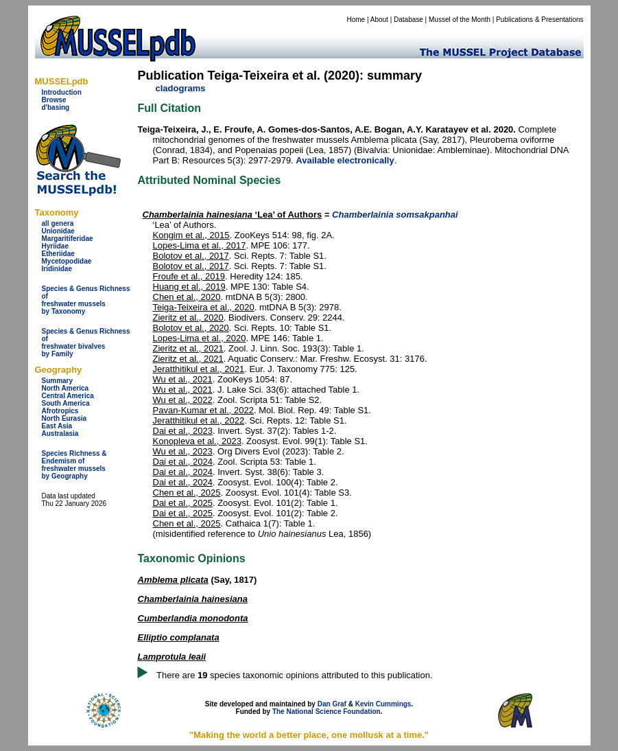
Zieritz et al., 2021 (188, 348)
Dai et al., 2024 (183, 462)
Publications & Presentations (539, 19)
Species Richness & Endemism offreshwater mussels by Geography (74, 465)
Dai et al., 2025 (183, 503)
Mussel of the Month (459, 19)
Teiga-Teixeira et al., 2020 (203, 307)
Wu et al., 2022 (183, 400)
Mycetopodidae (67, 261)
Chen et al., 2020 (187, 297)
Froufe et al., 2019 (189, 276)
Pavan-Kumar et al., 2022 (203, 410)
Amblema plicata (173, 580)
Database (408, 19)
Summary (57, 380)
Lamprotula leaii (172, 656)
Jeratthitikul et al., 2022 (199, 420)
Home (355, 19)
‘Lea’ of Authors (232, 214)
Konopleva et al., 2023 (197, 441)
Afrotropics (60, 411)
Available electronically (345, 160)
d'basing (56, 107)
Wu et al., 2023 (183, 451)
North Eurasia (64, 418)
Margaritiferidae (67, 238)
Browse (54, 100)
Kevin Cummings (383, 704)
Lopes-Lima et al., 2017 (199, 245)
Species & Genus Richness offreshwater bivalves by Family (86, 342)
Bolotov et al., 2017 (191, 256)
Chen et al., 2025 (187, 492)
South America (66, 403)
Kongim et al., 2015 (191, 235)
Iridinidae (57, 269)
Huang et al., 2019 (189, 286)
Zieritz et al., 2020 (188, 317)
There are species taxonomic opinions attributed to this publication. (294, 675)
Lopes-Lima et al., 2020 (199, 338)
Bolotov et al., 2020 (191, 328)
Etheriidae (58, 253)
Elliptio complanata (178, 637)
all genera (58, 223)
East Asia (57, 426)
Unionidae (58, 231)
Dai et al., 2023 (183, 431)
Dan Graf (332, 704)
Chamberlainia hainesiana (193, 599)
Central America (68, 396)
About (379, 19)
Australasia (60, 433)
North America (65, 388)
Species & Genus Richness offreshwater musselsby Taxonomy (86, 300)
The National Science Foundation (326, 711)
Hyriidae (55, 246)
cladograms (181, 88)
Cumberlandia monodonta (193, 618)
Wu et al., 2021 (183, 379)
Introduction (62, 92)
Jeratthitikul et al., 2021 (199, 369)
